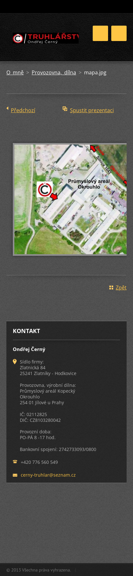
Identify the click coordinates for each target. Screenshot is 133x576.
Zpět (121, 287)
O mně (15, 72)
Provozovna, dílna (54, 72)
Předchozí (23, 110)
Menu (119, 33)
